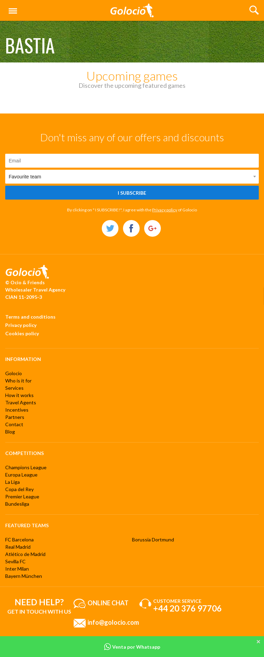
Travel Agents (20, 402)
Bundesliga (17, 504)
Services (14, 388)
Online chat (108, 603)
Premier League (22, 496)
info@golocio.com (113, 622)
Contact (14, 424)
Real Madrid (18, 547)
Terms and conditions (30, 317)
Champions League (26, 467)
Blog (10, 432)
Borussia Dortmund (153, 539)
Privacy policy (164, 209)
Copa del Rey (19, 489)
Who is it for (18, 381)
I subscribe (132, 193)
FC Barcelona (19, 539)
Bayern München (23, 576)
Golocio (13, 373)
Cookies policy (22, 333)
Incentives (16, 410)
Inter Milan (17, 569)
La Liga (12, 482)
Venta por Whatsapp (132, 646)
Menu (11, 7)
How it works (19, 395)
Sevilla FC (15, 561)
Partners (14, 417)
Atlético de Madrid (25, 554)
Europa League (21, 475)
